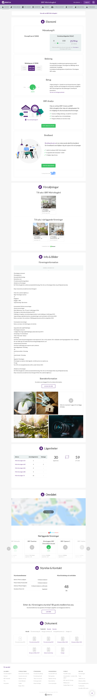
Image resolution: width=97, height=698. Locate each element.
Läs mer (48, 611)
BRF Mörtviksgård (48, 2)
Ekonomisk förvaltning (24, 673)
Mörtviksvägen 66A (20, 460)
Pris (4, 681)
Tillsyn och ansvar (38, 678)
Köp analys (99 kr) (48, 125)
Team (79, 676)
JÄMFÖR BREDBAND (48, 165)
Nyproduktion (51, 681)
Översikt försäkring (38, 673)
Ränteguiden (51, 676)
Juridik (20, 683)
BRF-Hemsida (7, 678)
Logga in (87, 2)
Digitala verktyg (22, 678)
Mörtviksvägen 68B (20, 471)
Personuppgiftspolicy (83, 683)
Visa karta (48, 512)
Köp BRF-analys (67, 673)
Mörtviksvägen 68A (20, 468)
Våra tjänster (76, 2)
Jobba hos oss (81, 678)
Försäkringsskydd (38, 676)
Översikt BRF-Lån (52, 673)
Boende (49, 629)
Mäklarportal (66, 682)
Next (88, 549)
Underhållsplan (22, 681)
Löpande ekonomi (23, 676)
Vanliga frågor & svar (68, 685)
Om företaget (81, 673)
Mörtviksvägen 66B (20, 464)
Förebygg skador (37, 681)
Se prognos (75, 47)
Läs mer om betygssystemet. (57, 92)
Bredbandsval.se (50, 143)
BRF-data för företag (68, 680)
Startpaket (6, 683)
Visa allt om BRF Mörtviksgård (48, 13)
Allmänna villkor (82, 681)
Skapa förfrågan (37, 683)
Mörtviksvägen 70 (20, 475)
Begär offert (21, 685)
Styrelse (54, 629)
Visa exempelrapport (32, 119)
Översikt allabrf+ (8, 673)
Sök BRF (7, 667)
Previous (9, 549)
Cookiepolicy (81, 685)
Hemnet (6, 676)
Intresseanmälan (52, 683)
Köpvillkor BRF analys (83, 688)
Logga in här (48, 386)
